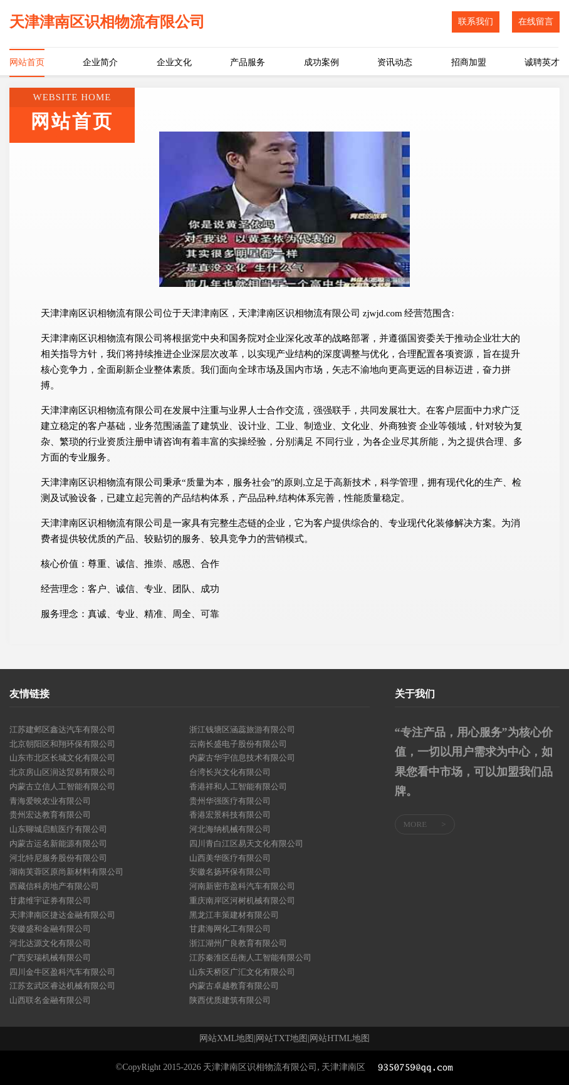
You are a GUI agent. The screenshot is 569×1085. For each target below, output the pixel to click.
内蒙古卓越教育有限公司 (234, 985)
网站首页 (26, 62)
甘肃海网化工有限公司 (230, 928)
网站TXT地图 (282, 1038)
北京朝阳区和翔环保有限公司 (62, 744)
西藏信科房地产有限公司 (54, 886)
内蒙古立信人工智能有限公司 (62, 786)
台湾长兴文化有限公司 (230, 772)
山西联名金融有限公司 (50, 1000)
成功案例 (321, 62)
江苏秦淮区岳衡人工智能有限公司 (250, 957)
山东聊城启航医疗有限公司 (58, 829)
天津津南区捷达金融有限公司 (62, 915)
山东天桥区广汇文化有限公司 (242, 972)
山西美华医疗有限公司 (230, 858)
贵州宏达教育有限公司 (50, 814)
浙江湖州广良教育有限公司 (238, 943)
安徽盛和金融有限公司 (50, 928)
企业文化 (174, 62)
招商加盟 (468, 62)
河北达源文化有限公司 (50, 943)
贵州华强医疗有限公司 (230, 801)
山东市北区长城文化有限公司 (62, 757)
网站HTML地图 (340, 1038)
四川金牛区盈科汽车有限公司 (62, 972)
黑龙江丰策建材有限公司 (234, 915)
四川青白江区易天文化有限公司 (246, 843)
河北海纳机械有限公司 (230, 829)
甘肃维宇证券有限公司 (50, 900)
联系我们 (475, 21)
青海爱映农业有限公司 (50, 801)
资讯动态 (394, 62)
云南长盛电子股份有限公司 (238, 744)
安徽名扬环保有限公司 (230, 871)
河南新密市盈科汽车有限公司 (242, 886)
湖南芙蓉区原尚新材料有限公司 (66, 871)
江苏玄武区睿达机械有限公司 (62, 985)
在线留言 (535, 21)
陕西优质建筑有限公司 (230, 1000)
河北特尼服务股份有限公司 (58, 858)
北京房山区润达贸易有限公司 (62, 772)
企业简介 (100, 62)
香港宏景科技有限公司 (230, 814)
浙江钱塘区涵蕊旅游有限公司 (242, 729)
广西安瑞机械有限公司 (50, 957)
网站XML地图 (226, 1038)
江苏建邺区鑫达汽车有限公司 (62, 729)
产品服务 (247, 62)
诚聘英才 (542, 62)
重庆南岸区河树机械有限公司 (242, 900)
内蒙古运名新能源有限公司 (58, 843)
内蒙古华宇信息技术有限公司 (242, 757)
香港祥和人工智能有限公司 (238, 786)
